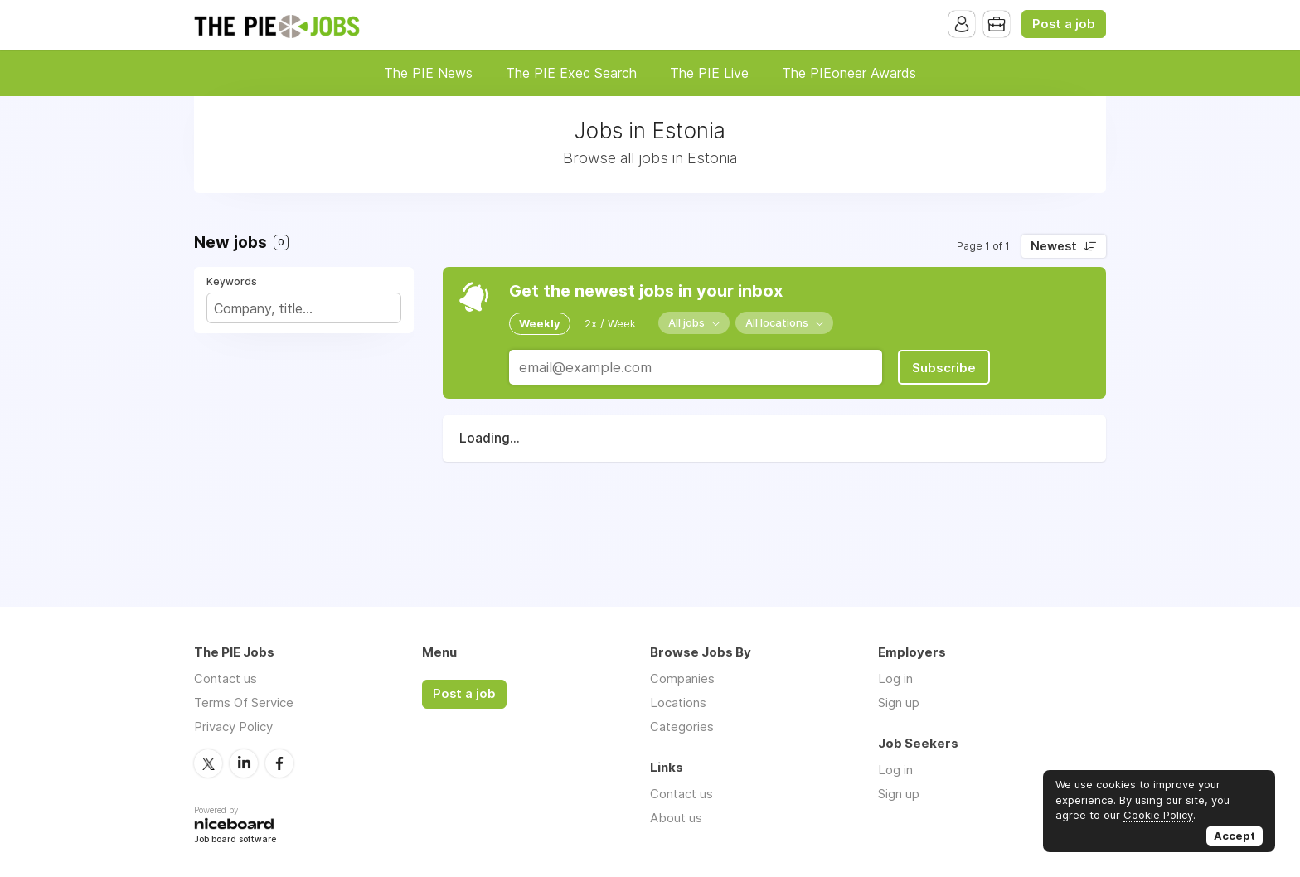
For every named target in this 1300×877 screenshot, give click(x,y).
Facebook (279, 763)
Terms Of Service (243, 702)
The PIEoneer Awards (849, 73)
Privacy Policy (233, 726)
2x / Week (610, 323)
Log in (895, 678)
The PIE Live (709, 73)
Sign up (898, 702)
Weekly (539, 323)
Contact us (225, 678)
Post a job (1063, 24)
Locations (678, 702)
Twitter (208, 763)
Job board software (235, 840)
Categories (682, 726)
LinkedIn (244, 763)
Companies (682, 678)
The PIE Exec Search (571, 73)
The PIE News (428, 73)
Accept (1234, 835)
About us (676, 818)
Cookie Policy (1158, 814)
